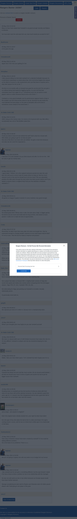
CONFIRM (24, 271)
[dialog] (38, 259)
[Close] (64, 246)
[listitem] (38, 266)
